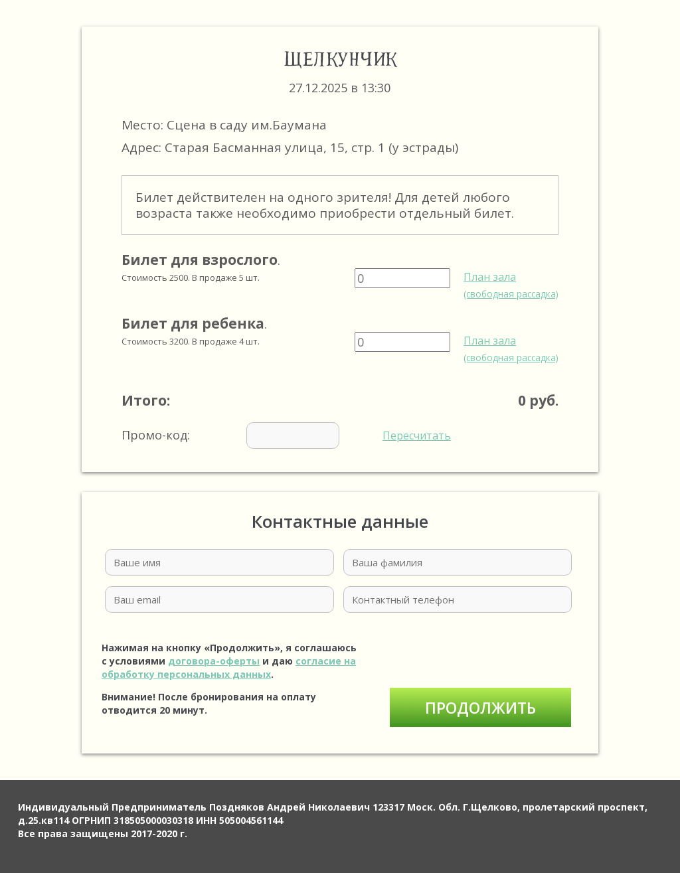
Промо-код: (286, 435)
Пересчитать (416, 435)
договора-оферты (214, 661)
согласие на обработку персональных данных (229, 667)
